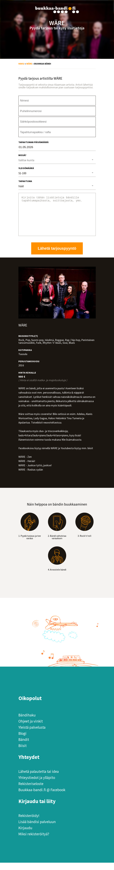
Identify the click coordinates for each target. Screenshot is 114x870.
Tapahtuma (25, 181)
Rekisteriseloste (30, 791)
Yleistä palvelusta (32, 734)
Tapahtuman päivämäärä (33, 142)
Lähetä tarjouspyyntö (57, 256)
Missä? (22, 155)
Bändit (23, 746)
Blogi (22, 740)
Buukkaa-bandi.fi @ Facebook (41, 797)
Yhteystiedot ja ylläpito (36, 784)
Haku (21, 63)
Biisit (22, 752)
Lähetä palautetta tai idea (38, 778)
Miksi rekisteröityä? (33, 841)
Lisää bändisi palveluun (37, 829)
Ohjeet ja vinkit (30, 728)
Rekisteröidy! (28, 822)
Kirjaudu (25, 835)
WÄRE (29, 63)
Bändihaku (27, 722)
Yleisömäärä (26, 168)
